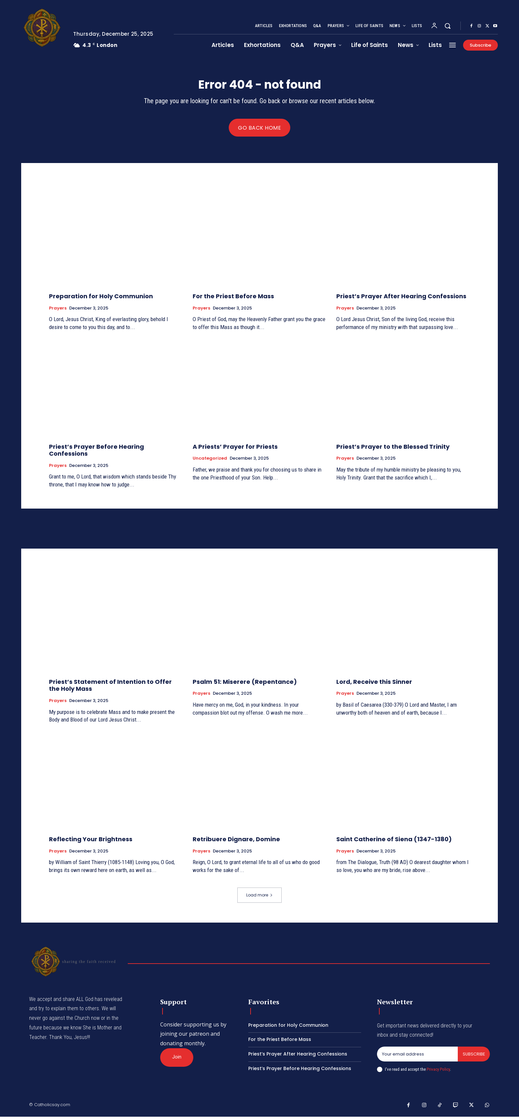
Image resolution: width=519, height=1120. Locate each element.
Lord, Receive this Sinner (374, 685)
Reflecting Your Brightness (90, 842)
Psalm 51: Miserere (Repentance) (245, 685)
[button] (447, 26)
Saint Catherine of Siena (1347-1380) (394, 842)
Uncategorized (210, 461)
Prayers (58, 311)
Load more (259, 898)
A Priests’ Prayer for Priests (235, 449)
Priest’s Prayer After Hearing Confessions (401, 299)
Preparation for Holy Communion (101, 299)
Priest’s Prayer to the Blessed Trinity (392, 449)
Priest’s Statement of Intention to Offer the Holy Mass (110, 688)
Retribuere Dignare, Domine (236, 842)
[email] (417, 1057)
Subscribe (473, 1057)
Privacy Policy (438, 1072)
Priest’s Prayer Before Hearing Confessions (96, 453)
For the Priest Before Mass (233, 299)
